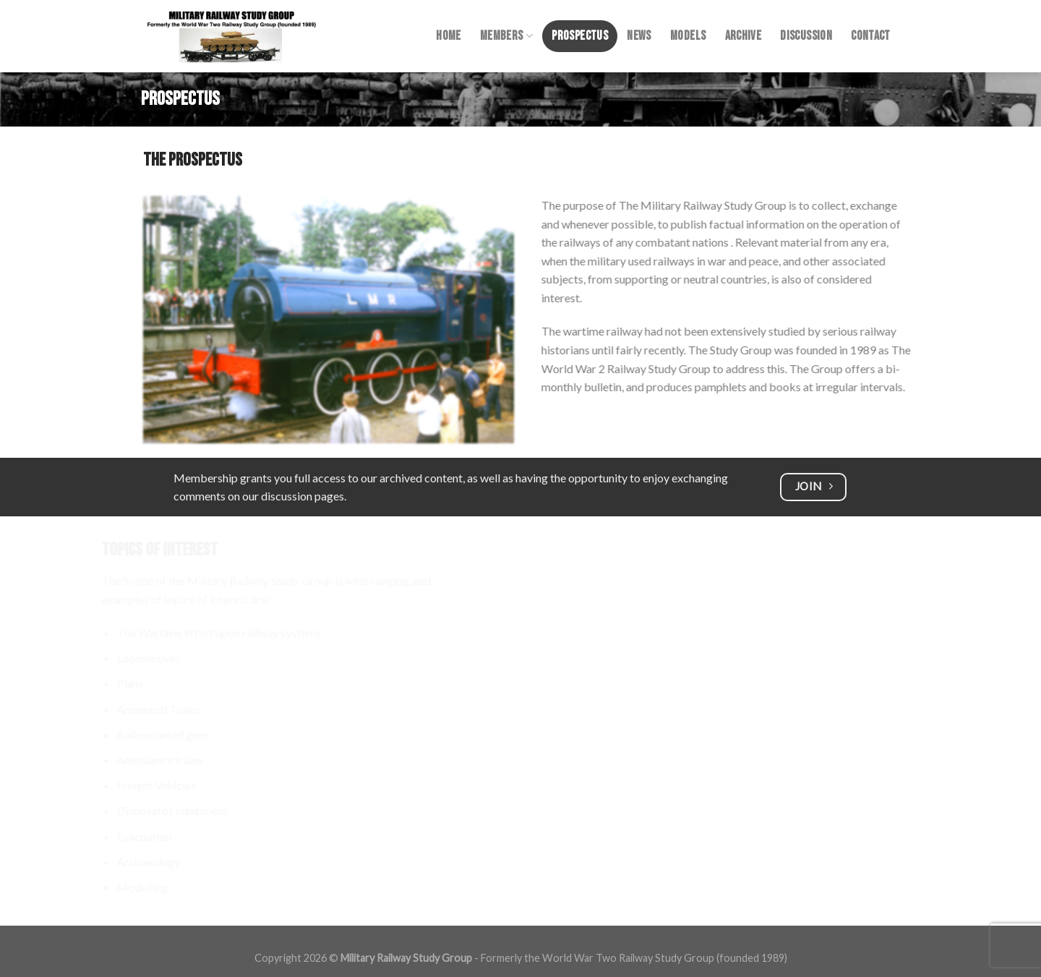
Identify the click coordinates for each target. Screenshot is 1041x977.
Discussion (806, 35)
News (639, 35)
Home (448, 35)
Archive (743, 35)
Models (688, 35)
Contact (870, 35)
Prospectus (580, 35)
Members (506, 35)
